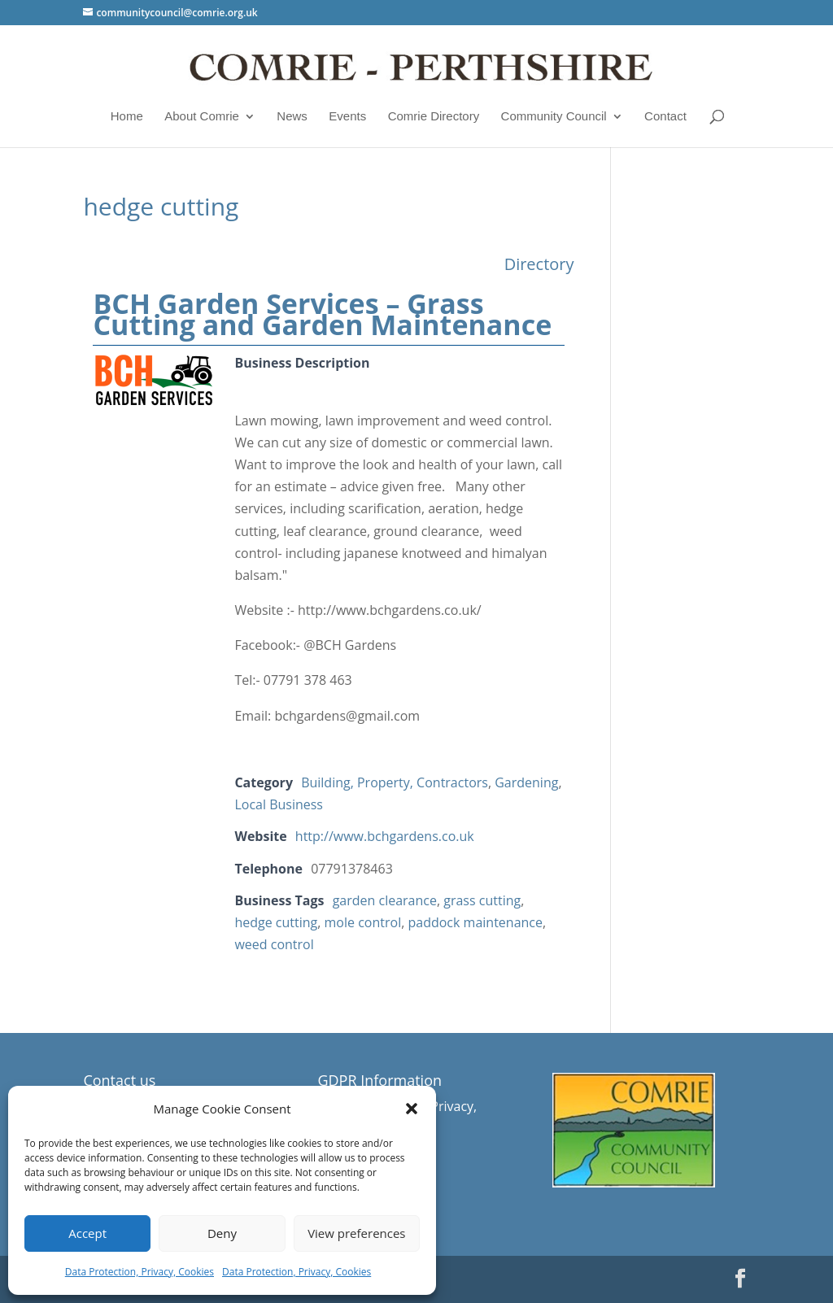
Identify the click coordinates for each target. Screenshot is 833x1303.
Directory (539, 264)
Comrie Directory (434, 116)
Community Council (554, 116)
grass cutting (482, 900)
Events (347, 116)
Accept (87, 1233)
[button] (411, 1108)
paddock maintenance (475, 922)
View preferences (356, 1233)
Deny (222, 1233)
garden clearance (385, 900)
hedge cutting (275, 922)
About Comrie (201, 116)
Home (127, 116)
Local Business (278, 804)
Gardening (526, 782)
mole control (363, 922)
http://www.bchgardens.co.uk (384, 836)
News (292, 116)
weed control (273, 944)
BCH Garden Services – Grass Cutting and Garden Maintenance (322, 314)
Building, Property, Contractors (394, 782)
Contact (665, 116)
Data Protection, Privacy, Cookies (139, 1272)
